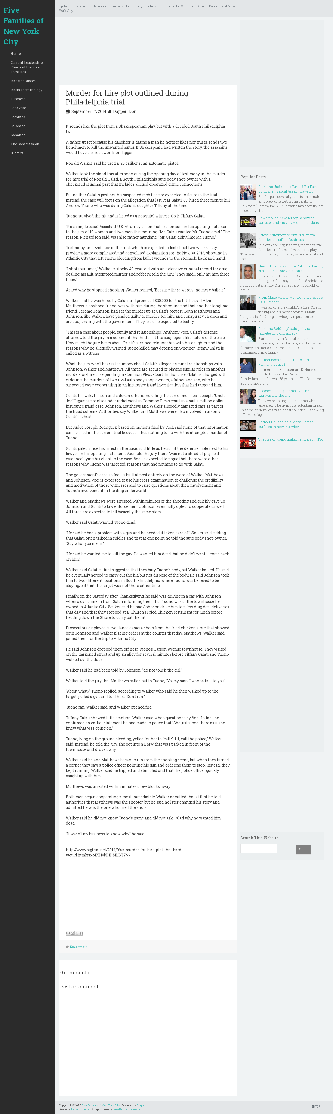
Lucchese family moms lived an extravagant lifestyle (283, 393)
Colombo (18, 126)
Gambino (18, 117)
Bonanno (18, 135)
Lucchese (18, 99)
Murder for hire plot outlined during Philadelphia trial (127, 97)
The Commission (25, 144)
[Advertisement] (148, 52)
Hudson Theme (80, 1109)
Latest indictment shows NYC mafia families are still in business (286, 237)
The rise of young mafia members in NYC (291, 439)
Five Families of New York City (23, 25)
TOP (316, 1106)
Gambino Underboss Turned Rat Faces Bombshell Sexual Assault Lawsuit (288, 188)
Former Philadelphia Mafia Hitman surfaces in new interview (286, 424)
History (17, 153)
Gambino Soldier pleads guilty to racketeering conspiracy (284, 330)
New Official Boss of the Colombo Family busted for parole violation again (290, 268)
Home (16, 53)
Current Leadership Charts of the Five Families (27, 67)
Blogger (141, 1105)
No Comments (79, 946)
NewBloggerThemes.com (128, 1109)
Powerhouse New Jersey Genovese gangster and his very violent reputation (289, 220)
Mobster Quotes (23, 81)
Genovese (18, 108)
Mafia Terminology (26, 90)
